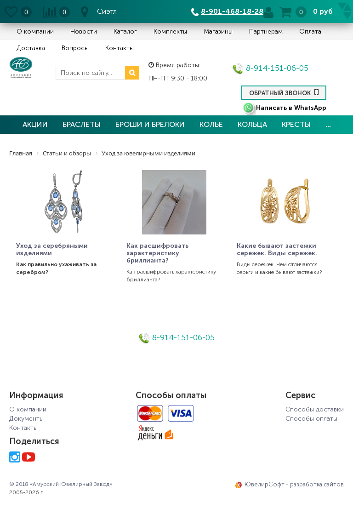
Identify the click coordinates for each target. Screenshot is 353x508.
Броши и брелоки (150, 124)
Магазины (218, 31)
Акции (35, 124)
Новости (83, 31)
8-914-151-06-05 (270, 68)
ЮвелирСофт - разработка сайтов (289, 484)
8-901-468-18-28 (232, 11)
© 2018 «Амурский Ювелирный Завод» (60, 484)
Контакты (119, 48)
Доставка (31, 48)
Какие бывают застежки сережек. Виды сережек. (277, 249)
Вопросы (75, 48)
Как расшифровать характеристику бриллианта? (157, 253)
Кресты (296, 124)
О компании (35, 31)
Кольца (252, 124)
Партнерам (266, 31)
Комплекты (170, 31)
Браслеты (82, 124)
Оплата (310, 31)
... (328, 124)
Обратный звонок (284, 92)
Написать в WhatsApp (284, 108)
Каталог (125, 31)
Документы (26, 418)
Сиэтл (107, 11)
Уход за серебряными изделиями (52, 249)
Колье (211, 124)
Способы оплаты (311, 418)
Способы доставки (314, 409)
